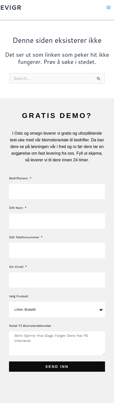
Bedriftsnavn (19, 178)
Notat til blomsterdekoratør (30, 326)
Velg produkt (18, 296)
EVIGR (10, 7)
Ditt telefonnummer (24, 237)
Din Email (16, 267)
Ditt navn (16, 208)
